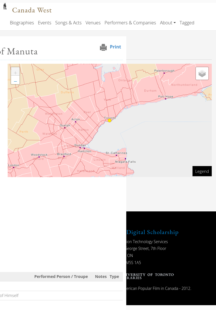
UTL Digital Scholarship (145, 232)
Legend (202, 171)
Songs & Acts (68, 23)
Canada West (32, 10)
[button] (15, 71)
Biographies (22, 23)
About (166, 23)
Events (44, 23)
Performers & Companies (130, 23)
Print (115, 47)
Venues (92, 23)
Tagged (187, 23)
